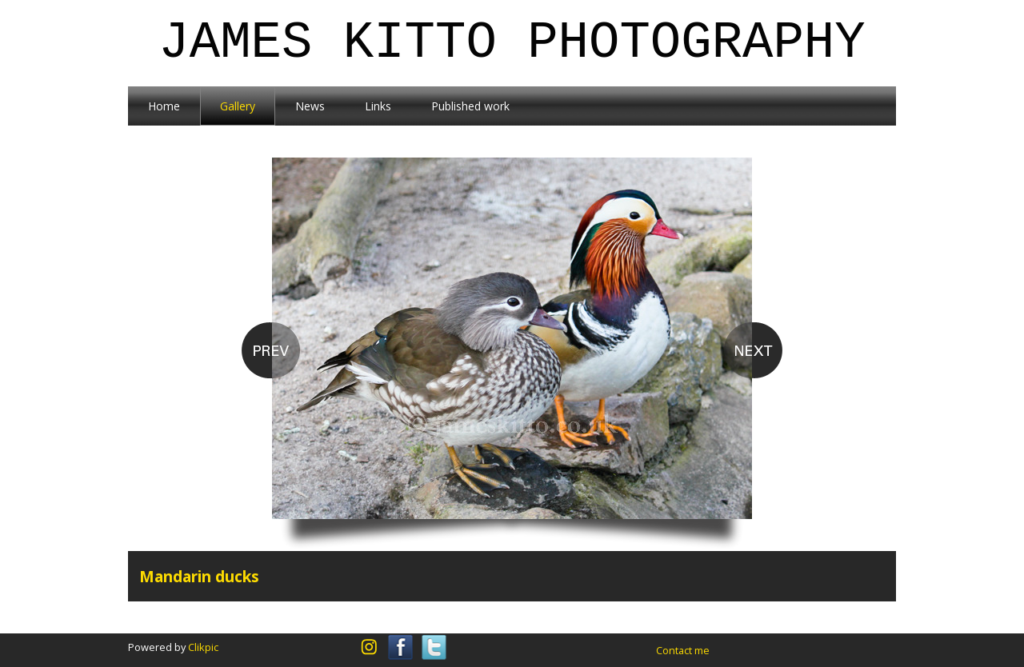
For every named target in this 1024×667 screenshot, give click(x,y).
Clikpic (203, 647)
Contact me (683, 650)
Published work (470, 106)
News (310, 106)
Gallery (237, 106)
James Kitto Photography (511, 43)
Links (378, 106)
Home (164, 106)
